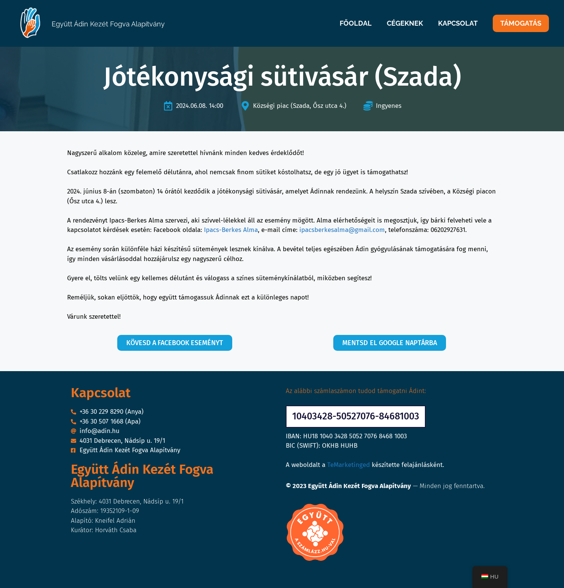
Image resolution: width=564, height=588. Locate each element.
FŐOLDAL (356, 23)
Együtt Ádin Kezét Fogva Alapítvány (108, 24)
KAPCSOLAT (458, 23)
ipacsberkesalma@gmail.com (342, 230)
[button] (356, 416)
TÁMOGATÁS (520, 23)
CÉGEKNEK (405, 23)
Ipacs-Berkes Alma (231, 230)
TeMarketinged (348, 465)
